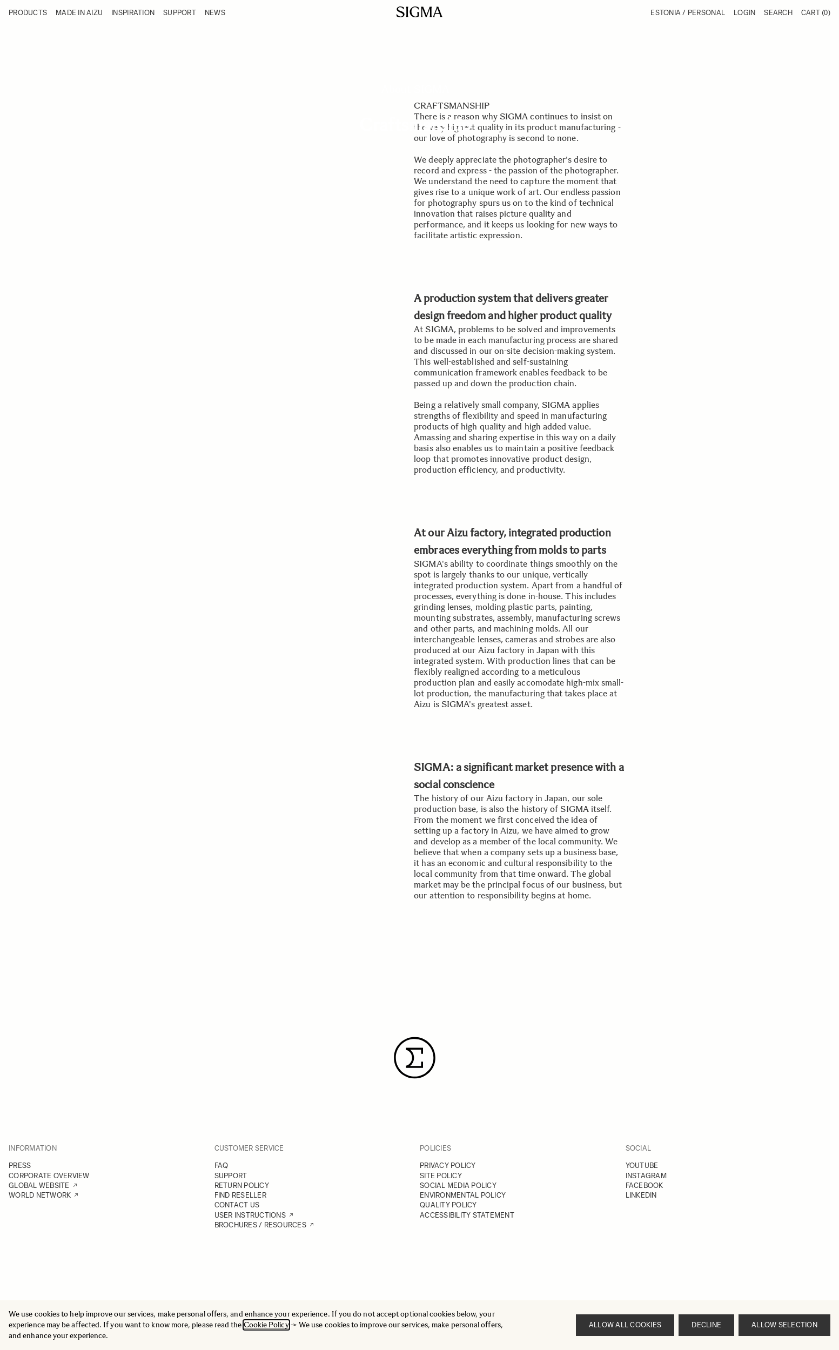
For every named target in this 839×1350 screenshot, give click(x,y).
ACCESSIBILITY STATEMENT (467, 1215)
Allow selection (784, 1325)
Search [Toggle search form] (778, 13)
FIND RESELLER (240, 1195)
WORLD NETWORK (40, 1195)
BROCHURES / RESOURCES (260, 1225)
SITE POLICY (441, 1176)
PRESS (20, 1165)
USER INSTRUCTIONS (250, 1215)
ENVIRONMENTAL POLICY (463, 1195)
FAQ (221, 1165)
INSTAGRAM (646, 1176)
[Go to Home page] (419, 11)
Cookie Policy (266, 1324)
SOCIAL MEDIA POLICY (458, 1185)
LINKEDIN (641, 1195)
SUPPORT (230, 1176)
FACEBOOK (644, 1185)
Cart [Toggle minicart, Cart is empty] (815, 13)
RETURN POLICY (241, 1185)
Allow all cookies (625, 1325)
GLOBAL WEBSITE (39, 1185)
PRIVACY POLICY (448, 1165)
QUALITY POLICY (448, 1205)
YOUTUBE (642, 1165)
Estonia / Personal (687, 13)
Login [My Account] (744, 13)
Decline (706, 1325)
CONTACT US (237, 1205)
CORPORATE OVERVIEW (49, 1176)
